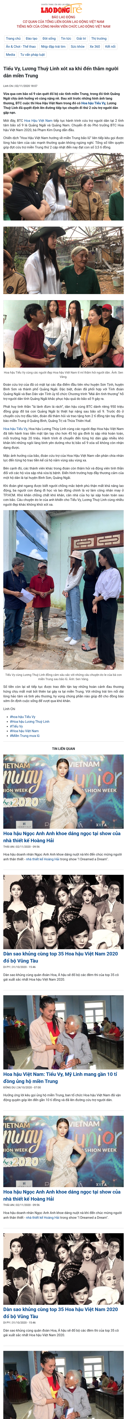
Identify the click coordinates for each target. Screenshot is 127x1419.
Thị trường (98, 38)
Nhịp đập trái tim (53, 47)
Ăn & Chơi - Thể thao (21, 47)
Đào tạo (31, 38)
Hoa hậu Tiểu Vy (93, 103)
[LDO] (63, 792)
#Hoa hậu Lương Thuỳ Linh (29, 722)
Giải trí (81, 38)
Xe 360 (95, 47)
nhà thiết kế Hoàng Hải (43, 859)
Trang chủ (13, 38)
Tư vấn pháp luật (32, 55)
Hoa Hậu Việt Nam (38, 121)
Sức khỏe (78, 47)
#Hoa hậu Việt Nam (24, 731)
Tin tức (66, 38)
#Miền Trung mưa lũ (25, 736)
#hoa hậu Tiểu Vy (22, 717)
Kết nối (110, 47)
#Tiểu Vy (16, 726)
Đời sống (49, 38)
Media (10, 55)
